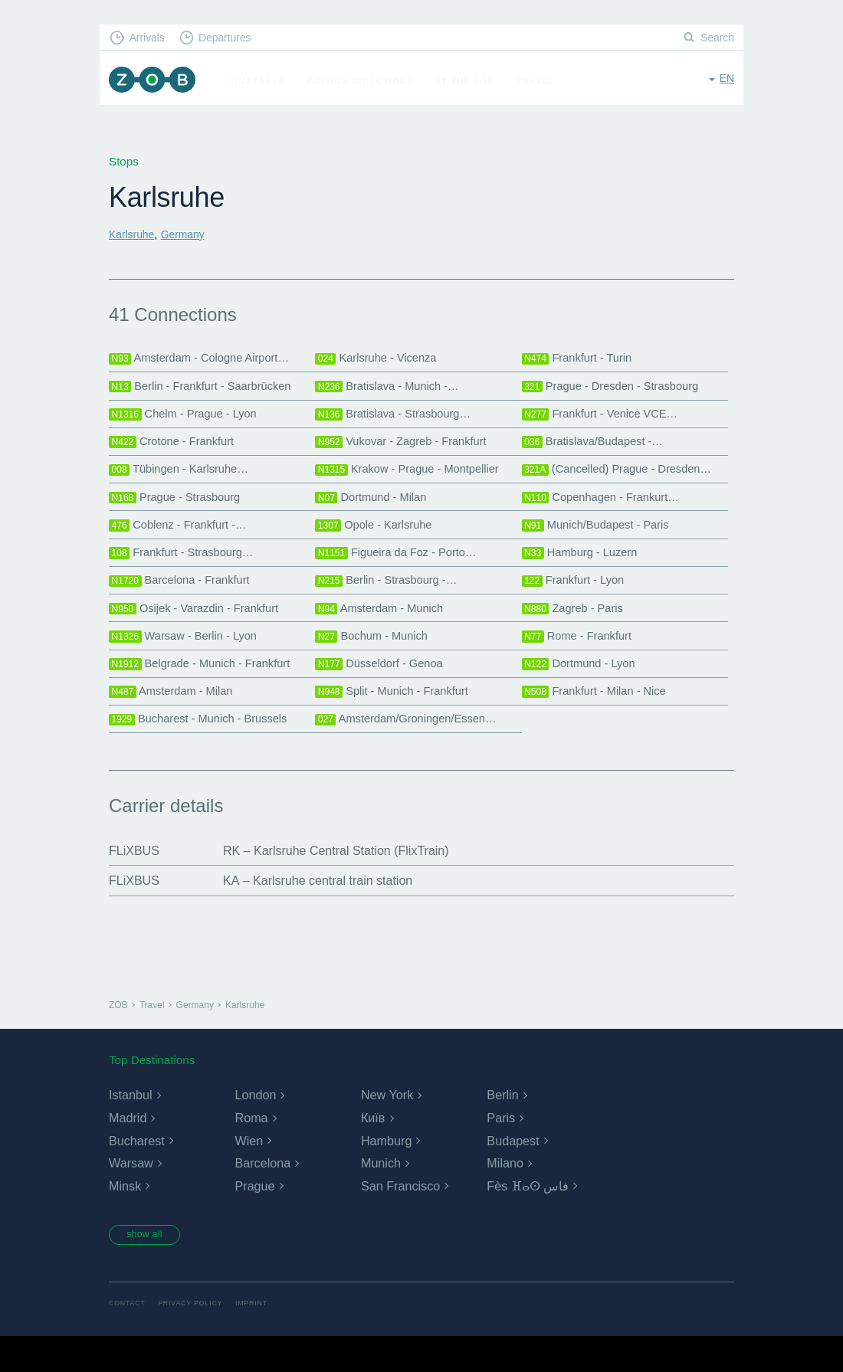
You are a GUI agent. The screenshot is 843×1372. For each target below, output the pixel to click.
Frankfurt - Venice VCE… (606, 420)
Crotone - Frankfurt (176, 450)
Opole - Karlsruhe (378, 541)
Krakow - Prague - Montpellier (414, 480)
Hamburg (386, 1173)
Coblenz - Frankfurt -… (183, 541)
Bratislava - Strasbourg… (399, 420)
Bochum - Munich (375, 661)
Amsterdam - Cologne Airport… (206, 359)
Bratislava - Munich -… (392, 390)
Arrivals (150, 38)
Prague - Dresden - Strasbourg (617, 390)
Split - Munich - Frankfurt (397, 722)
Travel (544, 81)
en (726, 80)
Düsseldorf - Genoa (383, 691)
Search (715, 38)
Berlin (502, 1128)
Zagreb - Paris (576, 631)
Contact (129, 1338)
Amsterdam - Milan (175, 722)
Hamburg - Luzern (584, 571)
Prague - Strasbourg (179, 510)
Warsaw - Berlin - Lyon (188, 661)
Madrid (127, 1151)
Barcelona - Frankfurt (184, 600)
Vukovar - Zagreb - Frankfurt (407, 450)
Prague (254, 1219)
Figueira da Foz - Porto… (402, 571)
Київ (373, 1151)
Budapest (513, 1173)
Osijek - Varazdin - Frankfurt (200, 631)
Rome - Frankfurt (581, 661)
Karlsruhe (134, 234)
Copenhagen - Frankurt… (607, 510)
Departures (234, 38)
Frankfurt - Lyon (577, 600)
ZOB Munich (156, 81)
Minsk (125, 1219)
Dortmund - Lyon (583, 691)
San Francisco (400, 1219)
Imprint (262, 1338)
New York (387, 1128)
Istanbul (130, 1128)
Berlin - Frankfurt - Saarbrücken (208, 390)
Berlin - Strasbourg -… (391, 600)
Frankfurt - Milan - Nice (599, 722)
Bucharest (136, 1173)
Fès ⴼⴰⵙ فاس (528, 1219)
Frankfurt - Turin (581, 359)
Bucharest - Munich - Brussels (205, 751)
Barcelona (262, 1196)
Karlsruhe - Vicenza (380, 359)
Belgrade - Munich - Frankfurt (206, 691)
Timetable (266, 81)
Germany (188, 234)
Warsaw (131, 1196)
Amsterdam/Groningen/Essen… (413, 751)
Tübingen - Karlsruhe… (184, 480)
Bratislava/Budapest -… (598, 450)
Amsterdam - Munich (384, 631)
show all (151, 1269)
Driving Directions (369, 81)
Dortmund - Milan (375, 510)
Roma (251, 1151)
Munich (381, 1196)
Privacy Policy (197, 1338)
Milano (505, 1196)
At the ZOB (474, 81)
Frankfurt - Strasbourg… (187, 571)
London (255, 1128)
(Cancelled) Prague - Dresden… (624, 480)
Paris (500, 1151)
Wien (248, 1173)
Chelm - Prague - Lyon (188, 420)
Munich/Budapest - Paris (601, 541)
